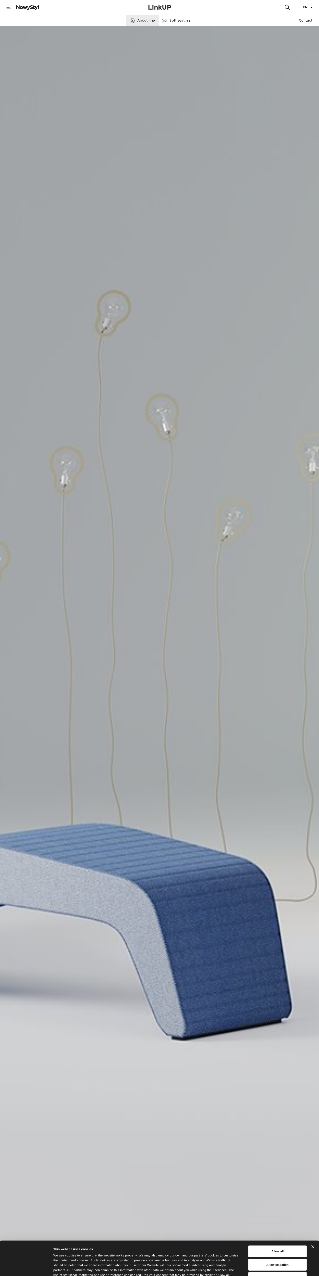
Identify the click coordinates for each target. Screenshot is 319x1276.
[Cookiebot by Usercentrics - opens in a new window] (26, 1268)
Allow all (277, 1217)
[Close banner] (312, 1212)
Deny (277, 1243)
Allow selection (277, 1230)
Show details (213, 1268)
